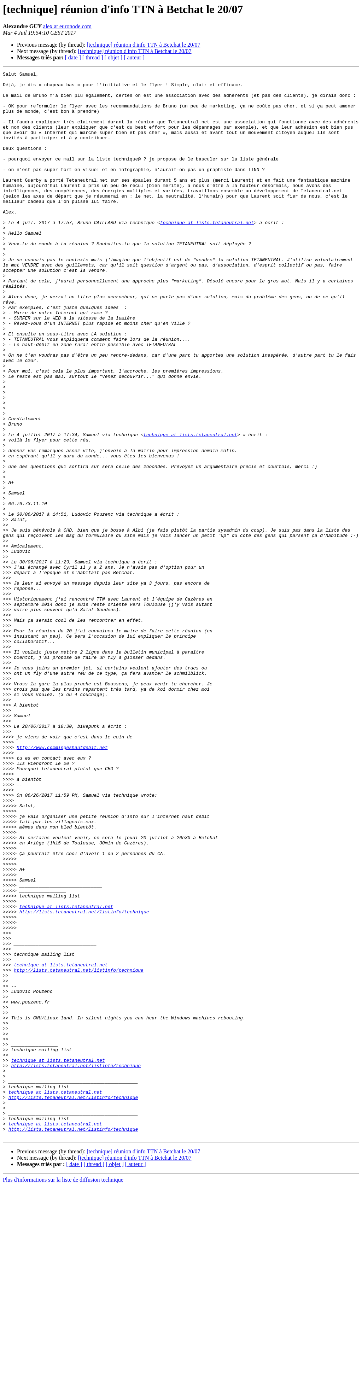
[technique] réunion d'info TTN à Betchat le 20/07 (143, 45)
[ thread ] (92, 57)
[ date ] (73, 57)
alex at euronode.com (67, 26)
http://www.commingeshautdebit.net (62, 883)
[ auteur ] (134, 57)
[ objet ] (113, 57)
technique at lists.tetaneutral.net (207, 253)
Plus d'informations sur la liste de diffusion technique (63, 1393)
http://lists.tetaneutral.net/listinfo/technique (84, 1080)
